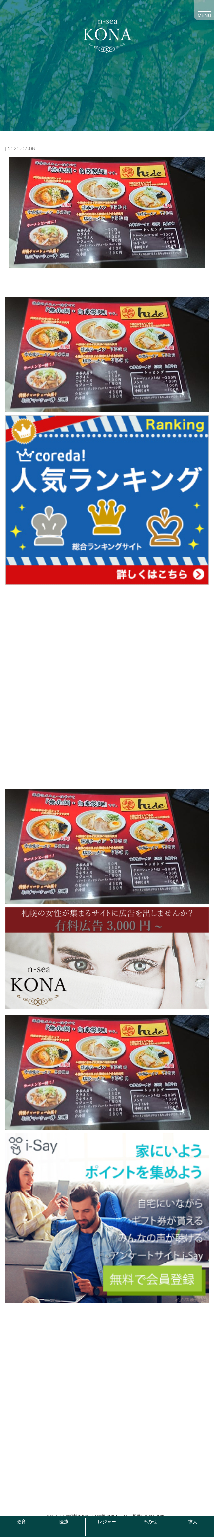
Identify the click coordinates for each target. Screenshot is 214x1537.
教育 (21, 1521)
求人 (192, 1521)
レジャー (107, 1521)
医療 (63, 1521)
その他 (149, 1521)
